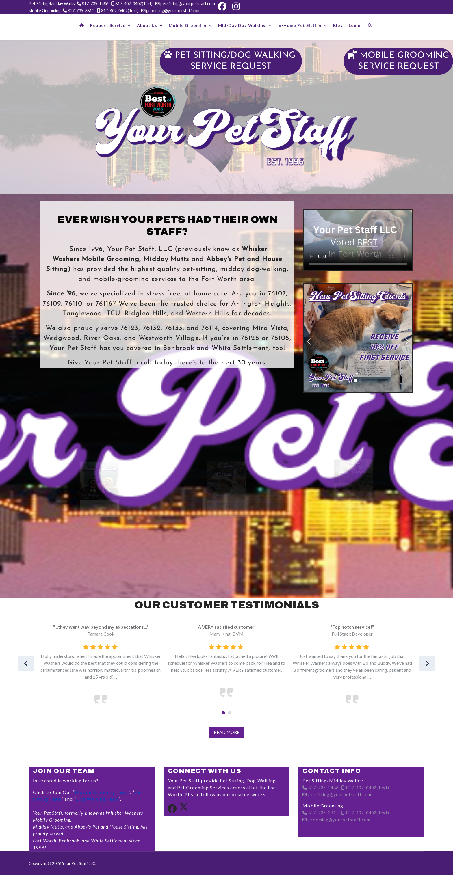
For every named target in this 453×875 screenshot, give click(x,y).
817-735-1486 (95, 3)
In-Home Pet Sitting (299, 25)
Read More (227, 732)
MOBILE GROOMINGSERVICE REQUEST (398, 60)
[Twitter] (183, 808)
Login (355, 25)
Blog (338, 25)
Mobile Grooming (188, 25)
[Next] (406, 338)
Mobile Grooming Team (102, 792)
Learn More (99, 566)
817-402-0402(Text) (134, 3)
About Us (147, 25)
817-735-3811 (81, 10)
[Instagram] (236, 6)
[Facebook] (222, 6)
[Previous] (310, 338)
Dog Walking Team (97, 799)
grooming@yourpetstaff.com (173, 10)
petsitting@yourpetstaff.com (187, 3)
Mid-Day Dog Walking (242, 25)
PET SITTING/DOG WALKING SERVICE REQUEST (231, 60)
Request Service (107, 25)
